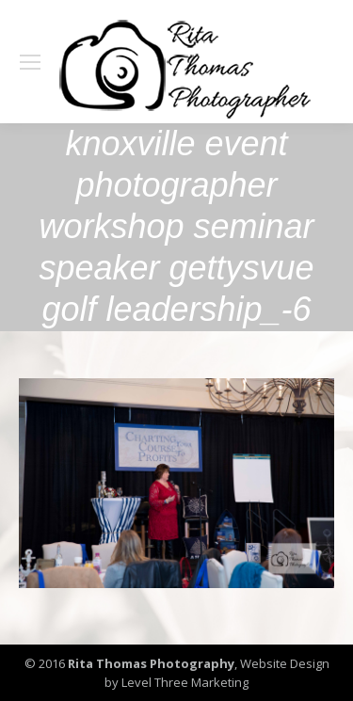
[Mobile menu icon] (30, 62)
